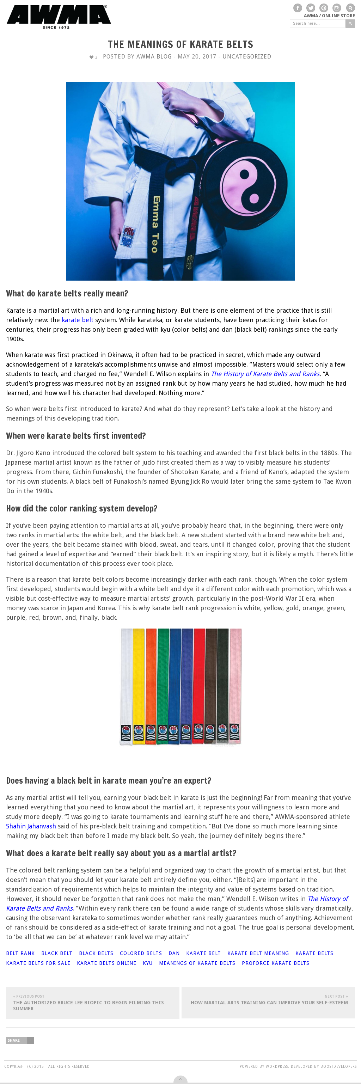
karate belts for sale (38, 963)
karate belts (314, 953)
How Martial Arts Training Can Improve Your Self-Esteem (268, 999)
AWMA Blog (154, 56)
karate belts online (106, 963)
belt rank (20, 953)
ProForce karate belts (276, 963)
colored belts (141, 953)
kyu (148, 963)
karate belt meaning (258, 953)
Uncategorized (246, 56)
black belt (57, 953)
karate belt (203, 953)
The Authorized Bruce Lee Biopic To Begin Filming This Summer (92, 1002)
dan (174, 953)
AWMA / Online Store (329, 15)
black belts (96, 953)
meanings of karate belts (197, 963)
